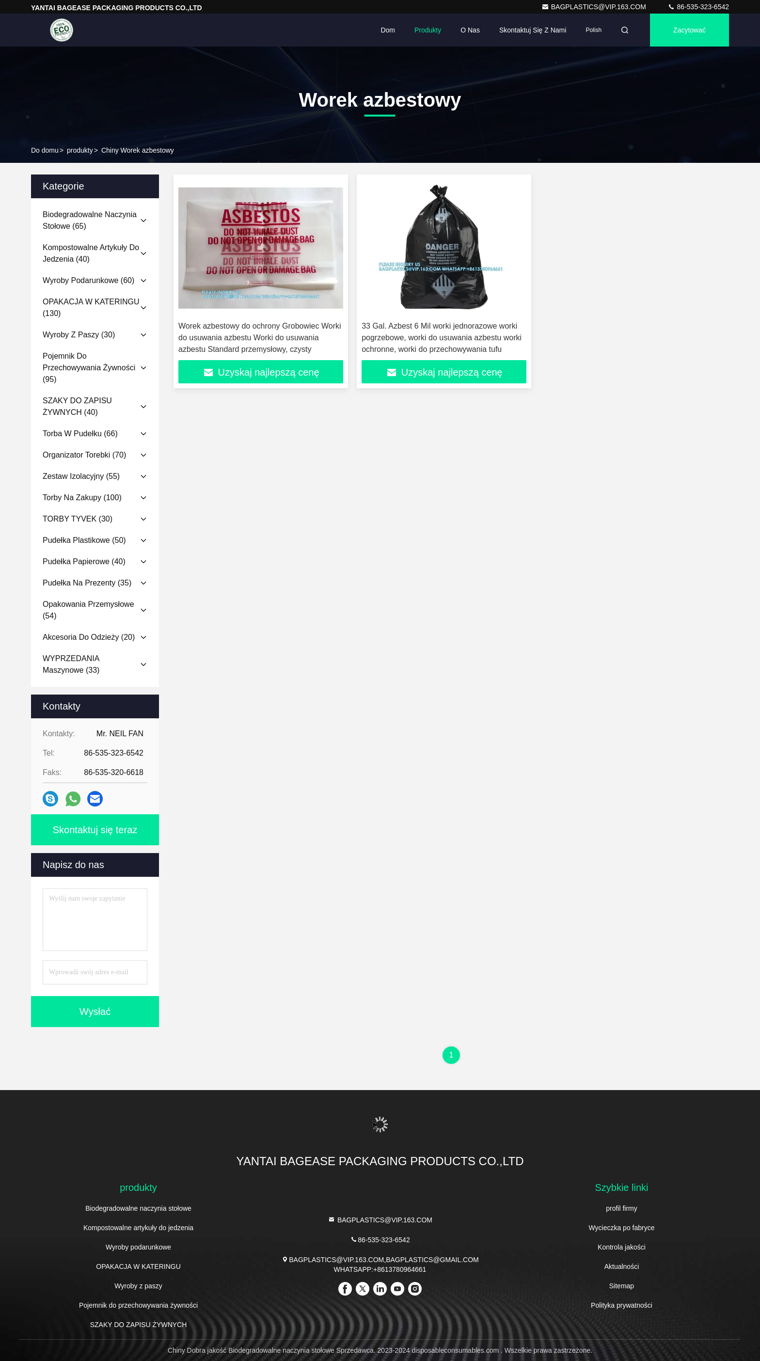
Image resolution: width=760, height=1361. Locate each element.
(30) (79, 335)
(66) (80, 433)
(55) (81, 476)
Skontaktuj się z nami (533, 30)
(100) (82, 497)
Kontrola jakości (622, 1247)
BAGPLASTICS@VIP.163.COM (594, 7)
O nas (470, 30)
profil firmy (621, 1208)
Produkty (427, 30)
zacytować (689, 30)
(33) (71, 664)
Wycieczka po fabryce (621, 1228)
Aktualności (621, 1266)
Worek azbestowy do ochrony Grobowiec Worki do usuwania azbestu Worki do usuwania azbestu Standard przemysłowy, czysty (259, 337)
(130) (91, 307)
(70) (84, 455)
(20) (89, 637)
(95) (89, 367)
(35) (87, 583)
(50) (84, 540)
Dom (387, 30)
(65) (90, 220)
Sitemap (621, 1286)
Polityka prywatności (621, 1305)
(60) (88, 280)
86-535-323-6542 (698, 7)
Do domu (45, 150)
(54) (88, 610)
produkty (80, 150)
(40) (91, 253)
